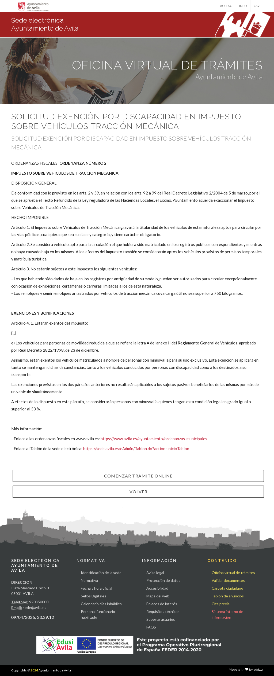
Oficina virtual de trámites (233, 572)
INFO (243, 6)
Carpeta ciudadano (227, 588)
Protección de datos (163, 580)
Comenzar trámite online (138, 475)
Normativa (89, 580)
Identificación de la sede (101, 572)
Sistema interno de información (227, 614)
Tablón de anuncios (228, 596)
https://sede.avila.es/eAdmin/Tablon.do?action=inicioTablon (136, 448)
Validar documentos (228, 580)
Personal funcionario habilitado (98, 614)
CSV (257, 6)
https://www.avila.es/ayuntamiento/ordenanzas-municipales (154, 438)
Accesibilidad (157, 588)
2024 (34, 670)
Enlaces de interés (161, 603)
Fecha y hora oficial (96, 588)
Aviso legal (155, 572)
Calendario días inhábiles (101, 603)
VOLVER (138, 491)
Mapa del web (157, 596)
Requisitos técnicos (163, 611)
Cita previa (221, 603)
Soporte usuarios (160, 619)
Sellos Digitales (93, 596)
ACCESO (226, 6)
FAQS (151, 627)
